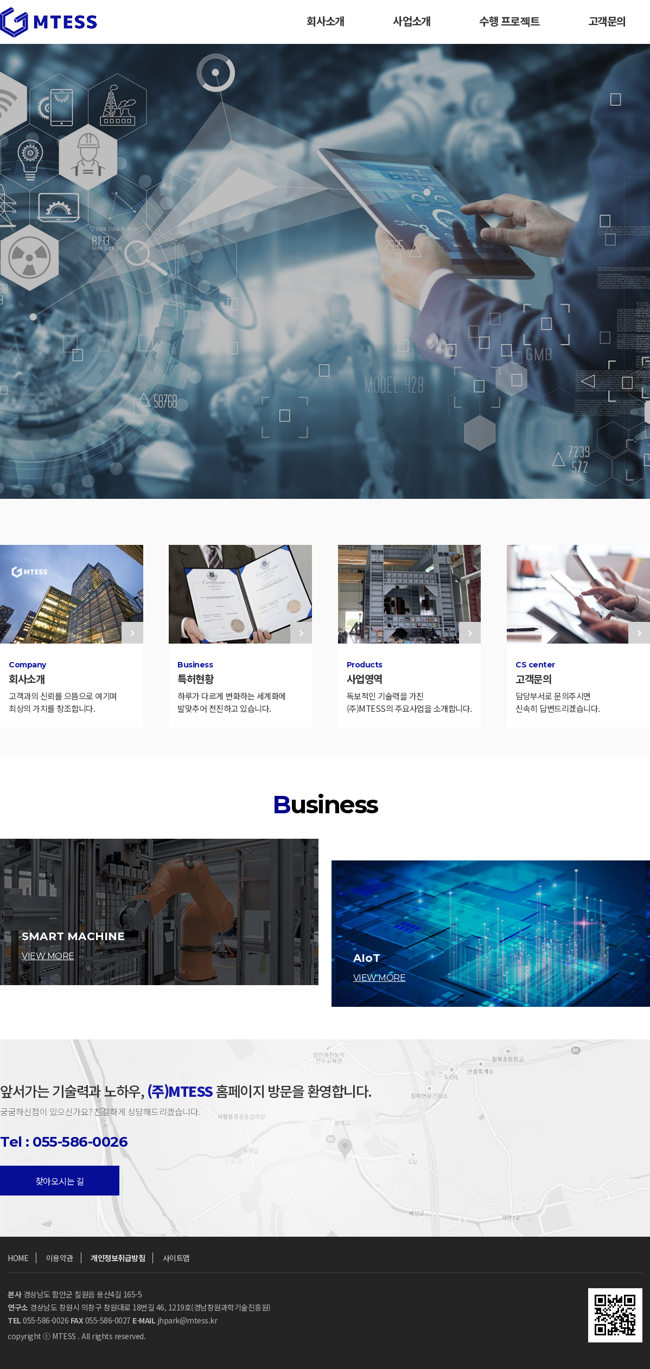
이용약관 (59, 1257)
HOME (18, 1257)
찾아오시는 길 (60, 1180)
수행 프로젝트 (509, 21)
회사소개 (325, 21)
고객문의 (607, 21)
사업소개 (411, 21)
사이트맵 (176, 1257)
